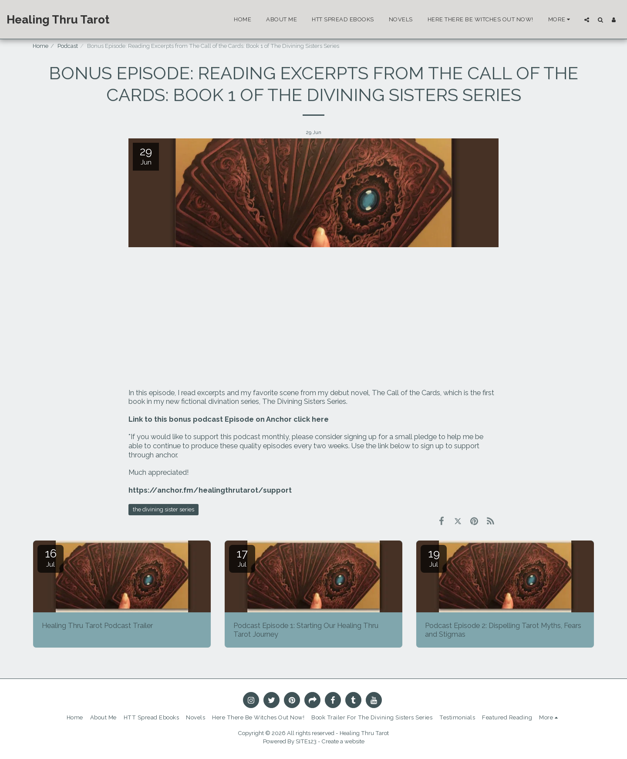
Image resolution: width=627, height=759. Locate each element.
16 (50, 557)
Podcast (67, 46)
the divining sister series (163, 509)
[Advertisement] (313, 319)
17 (242, 557)
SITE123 (306, 741)
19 (434, 557)
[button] (586, 20)
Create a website (343, 741)
